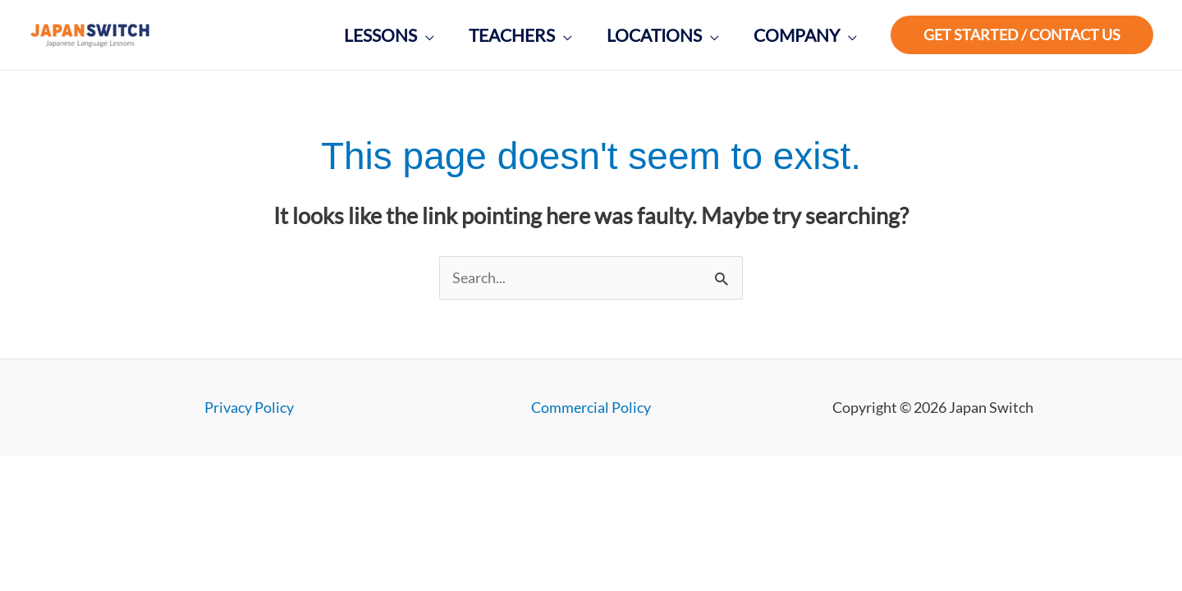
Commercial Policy (591, 407)
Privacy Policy (249, 407)
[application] (425, 35)
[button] (1022, 35)
